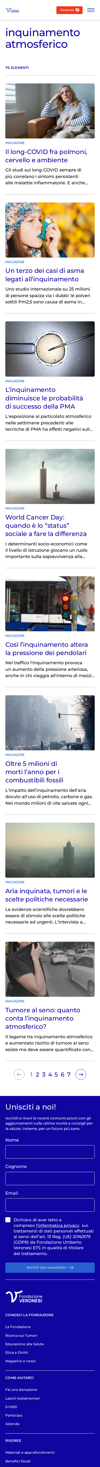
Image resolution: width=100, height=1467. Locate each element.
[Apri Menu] (89, 10)
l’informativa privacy (57, 1259)
